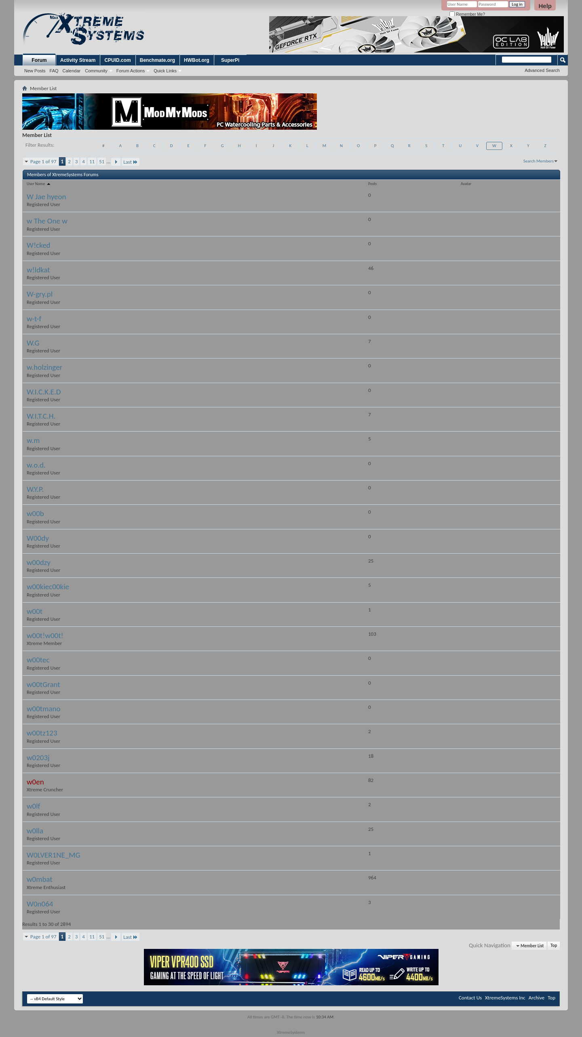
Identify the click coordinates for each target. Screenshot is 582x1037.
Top (553, 945)
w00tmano (44, 708)
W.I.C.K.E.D (44, 391)
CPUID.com (117, 60)
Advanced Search (542, 70)
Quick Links (165, 70)
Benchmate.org (157, 60)
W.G (33, 343)
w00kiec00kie (48, 586)
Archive (536, 998)
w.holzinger (44, 367)
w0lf (33, 806)
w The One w (47, 221)
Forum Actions (130, 70)
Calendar (72, 70)
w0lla (35, 830)
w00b (35, 513)
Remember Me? (467, 14)
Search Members (538, 161)
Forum (39, 60)
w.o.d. (36, 465)
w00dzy (39, 562)
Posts (372, 183)
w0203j (38, 757)
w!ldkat (38, 269)
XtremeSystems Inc (505, 998)
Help (545, 5)
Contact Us (470, 998)
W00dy (38, 538)
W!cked (39, 245)
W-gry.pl (40, 294)
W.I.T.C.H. (41, 416)
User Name (39, 183)
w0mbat (40, 879)
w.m (33, 440)
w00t (34, 611)
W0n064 (40, 903)
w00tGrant (43, 684)
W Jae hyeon (46, 196)
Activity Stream (77, 60)
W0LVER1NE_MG (53, 855)
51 (101, 161)
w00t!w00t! (45, 635)
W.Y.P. (35, 489)
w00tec (38, 659)
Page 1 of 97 (43, 161)
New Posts (35, 70)
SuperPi (230, 60)
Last (130, 162)
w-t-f (34, 318)
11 (92, 161)
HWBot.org (196, 60)
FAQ (54, 70)
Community (96, 70)
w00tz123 (42, 733)
